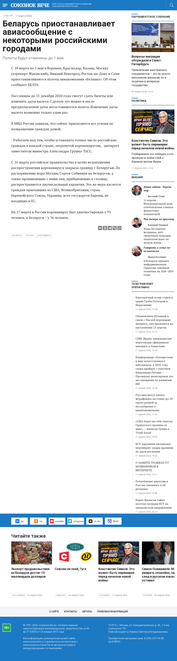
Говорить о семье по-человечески (157, 249)
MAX (113, 521)
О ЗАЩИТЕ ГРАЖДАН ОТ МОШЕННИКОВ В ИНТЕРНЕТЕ (152, 466)
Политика (139, 100)
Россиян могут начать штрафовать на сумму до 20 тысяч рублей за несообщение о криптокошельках (154, 402)
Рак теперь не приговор (159, 219)
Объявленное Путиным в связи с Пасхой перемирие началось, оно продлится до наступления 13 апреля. (154, 321)
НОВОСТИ (8, 16)
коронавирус (44, 235)
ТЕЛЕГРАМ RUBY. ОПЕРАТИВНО (142, 285)
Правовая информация (112, 611)
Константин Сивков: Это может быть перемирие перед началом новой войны (153, 144)
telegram (75, 521)
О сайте (54, 611)
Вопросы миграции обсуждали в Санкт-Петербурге (147, 60)
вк (19, 521)
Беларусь (17, 235)
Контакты (70, 611)
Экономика (18, 595)
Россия (29, 235)
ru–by (94, 521)
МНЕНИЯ (137, 177)
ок (38, 521)
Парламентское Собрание (151, 16)
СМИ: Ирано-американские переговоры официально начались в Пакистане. (154, 342)
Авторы (87, 611)
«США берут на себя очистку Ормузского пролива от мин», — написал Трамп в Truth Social (154, 427)
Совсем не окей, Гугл (70, 569)
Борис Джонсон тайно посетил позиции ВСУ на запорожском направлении (154, 503)
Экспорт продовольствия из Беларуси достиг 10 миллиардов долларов (30, 572)
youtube (57, 521)
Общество (61, 595)
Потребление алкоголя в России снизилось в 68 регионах (152, 485)
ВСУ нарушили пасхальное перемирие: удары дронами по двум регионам (154, 447)
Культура (147, 595)
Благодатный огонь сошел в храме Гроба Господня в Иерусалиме (154, 301)
